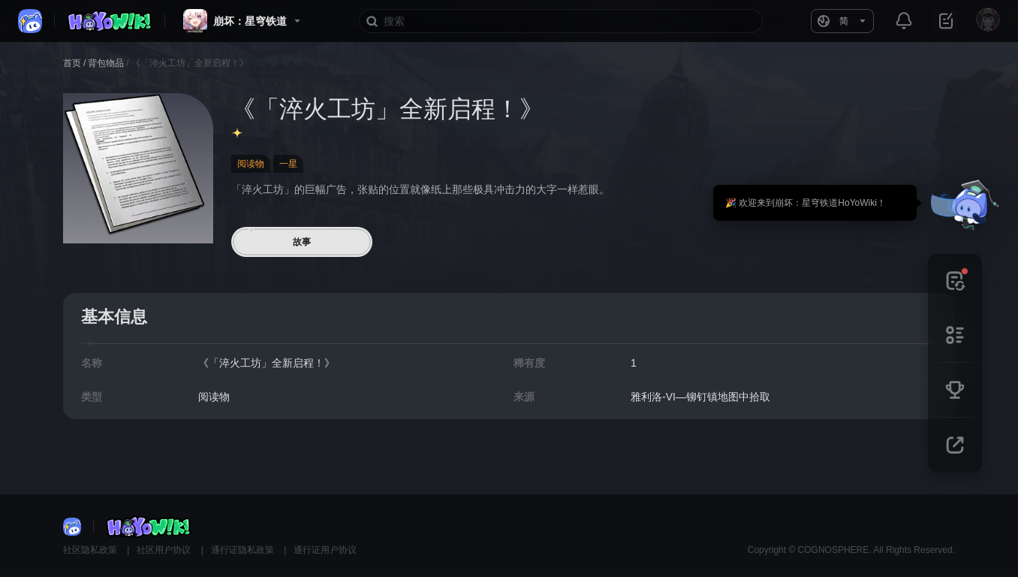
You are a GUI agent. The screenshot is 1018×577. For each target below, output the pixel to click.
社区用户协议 (165, 550)
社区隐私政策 (91, 550)
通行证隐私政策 (243, 550)
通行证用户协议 (325, 550)
